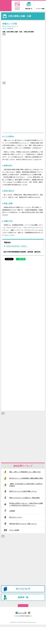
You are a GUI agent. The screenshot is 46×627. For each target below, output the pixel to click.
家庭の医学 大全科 (6, 6)
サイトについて (23, 589)
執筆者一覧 (23, 597)
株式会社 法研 (23, 613)
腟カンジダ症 (9, 235)
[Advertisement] (23, 58)
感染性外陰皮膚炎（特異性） (17, 246)
